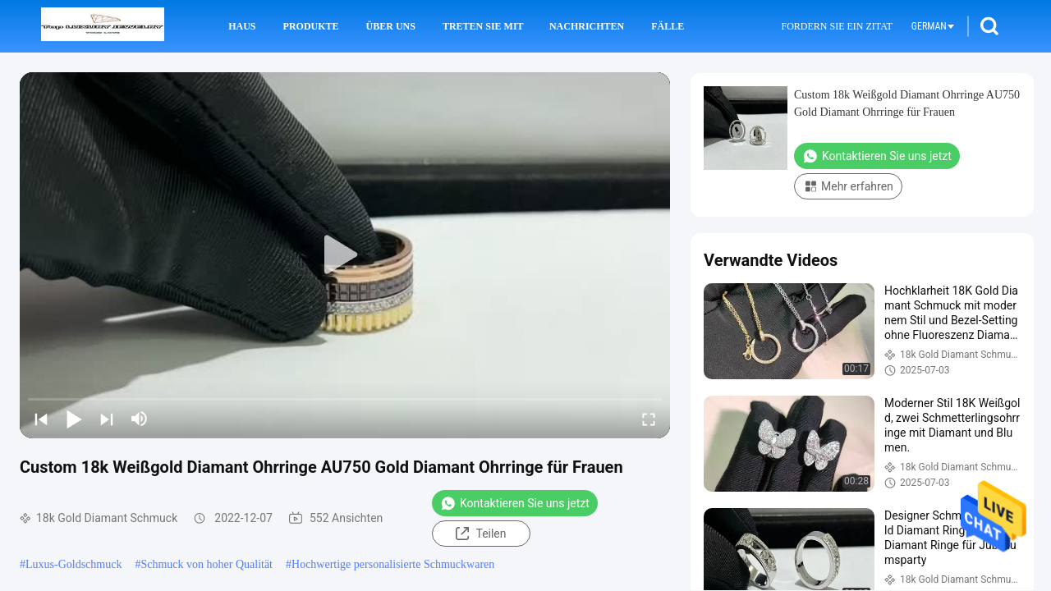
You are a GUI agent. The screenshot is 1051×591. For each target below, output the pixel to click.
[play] (344, 255)
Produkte (311, 26)
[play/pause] (73, 418)
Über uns (390, 26)
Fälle (667, 26)
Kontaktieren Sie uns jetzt (515, 503)
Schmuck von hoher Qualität (206, 564)
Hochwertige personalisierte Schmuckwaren (392, 564)
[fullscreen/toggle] (648, 418)
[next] (106, 418)
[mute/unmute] (139, 418)
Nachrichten (586, 26)
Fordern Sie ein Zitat (836, 26)
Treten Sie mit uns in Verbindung (484, 26)
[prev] (41, 418)
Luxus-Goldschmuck (73, 564)
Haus (241, 26)
